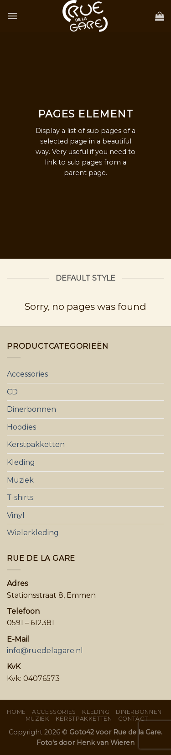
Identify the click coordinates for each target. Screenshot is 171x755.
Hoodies (21, 427)
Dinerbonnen (31, 409)
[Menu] (12, 16)
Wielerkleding (33, 532)
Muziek (20, 480)
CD (12, 392)
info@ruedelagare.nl (45, 650)
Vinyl (16, 515)
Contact (133, 718)
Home (16, 711)
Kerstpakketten (36, 444)
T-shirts (20, 497)
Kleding (21, 462)
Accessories (27, 374)
